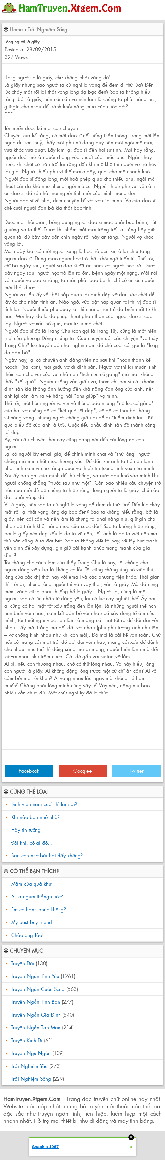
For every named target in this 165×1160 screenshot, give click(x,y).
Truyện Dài (22, 963)
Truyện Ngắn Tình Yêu (35, 976)
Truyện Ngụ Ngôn (31, 1053)
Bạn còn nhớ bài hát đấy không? (47, 855)
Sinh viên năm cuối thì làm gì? (44, 804)
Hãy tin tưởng (26, 829)
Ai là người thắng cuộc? (36, 896)
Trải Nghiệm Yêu (29, 1066)
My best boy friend (31, 922)
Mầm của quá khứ (30, 883)
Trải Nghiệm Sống (47, 29)
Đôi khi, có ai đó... (32, 842)
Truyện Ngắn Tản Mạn (35, 1027)
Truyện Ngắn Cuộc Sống (38, 989)
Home (16, 29)
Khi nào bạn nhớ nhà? (35, 816)
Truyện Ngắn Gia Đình (36, 1014)
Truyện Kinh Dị (26, 1040)
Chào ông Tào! (27, 935)
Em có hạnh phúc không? (38, 909)
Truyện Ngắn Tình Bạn (35, 1001)
